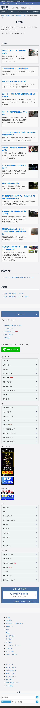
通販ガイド (6, 507)
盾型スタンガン (7, 382)
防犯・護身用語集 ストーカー (14, 294)
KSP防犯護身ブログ (9, 429)
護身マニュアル (7, 576)
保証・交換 (6, 537)
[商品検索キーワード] (18, 697)
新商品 (5, 395)
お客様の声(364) (9, 332)
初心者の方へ (8, 329)
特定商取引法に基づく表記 (14, 624)
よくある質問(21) (8, 437)
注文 (4, 512)
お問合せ (7, 338)
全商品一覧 (6, 399)
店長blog (7, 425)
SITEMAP (9, 648)
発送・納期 (6, 533)
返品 (4, 541)
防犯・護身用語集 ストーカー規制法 (16, 297)
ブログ (28, 12)
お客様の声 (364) (8, 408)
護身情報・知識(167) (9, 433)
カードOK (6, 529)
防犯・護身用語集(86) (9, 442)
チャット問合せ (11, 349)
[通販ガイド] (20, 314)
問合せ (8, 633)
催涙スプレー (7, 365)
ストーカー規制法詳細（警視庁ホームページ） (19, 277)
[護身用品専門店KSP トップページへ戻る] (4, 8)
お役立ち (20, 12)
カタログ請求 (7, 546)
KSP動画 (5, 571)
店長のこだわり (7, 420)
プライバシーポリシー (13, 645)
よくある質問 (8, 335)
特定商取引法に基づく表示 (12, 325)
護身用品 (4, 12)
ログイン (18, 4)
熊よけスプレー (7, 373)
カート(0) (29, 4)
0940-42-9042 (19, 595)
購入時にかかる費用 (9, 520)
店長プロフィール (8, 416)
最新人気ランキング (9, 580)
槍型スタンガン (7, 386)
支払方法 (5, 524)
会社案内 (36, 12)
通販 (12, 12)
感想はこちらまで (11, 654)
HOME (8, 617)
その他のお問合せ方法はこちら (23, 602)
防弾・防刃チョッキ (9, 390)
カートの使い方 (7, 516)
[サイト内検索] (37, 701)
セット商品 (8, 378)
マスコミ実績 (7, 412)
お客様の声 (9, 639)
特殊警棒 (5, 369)
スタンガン (6, 361)
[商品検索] (37, 697)
